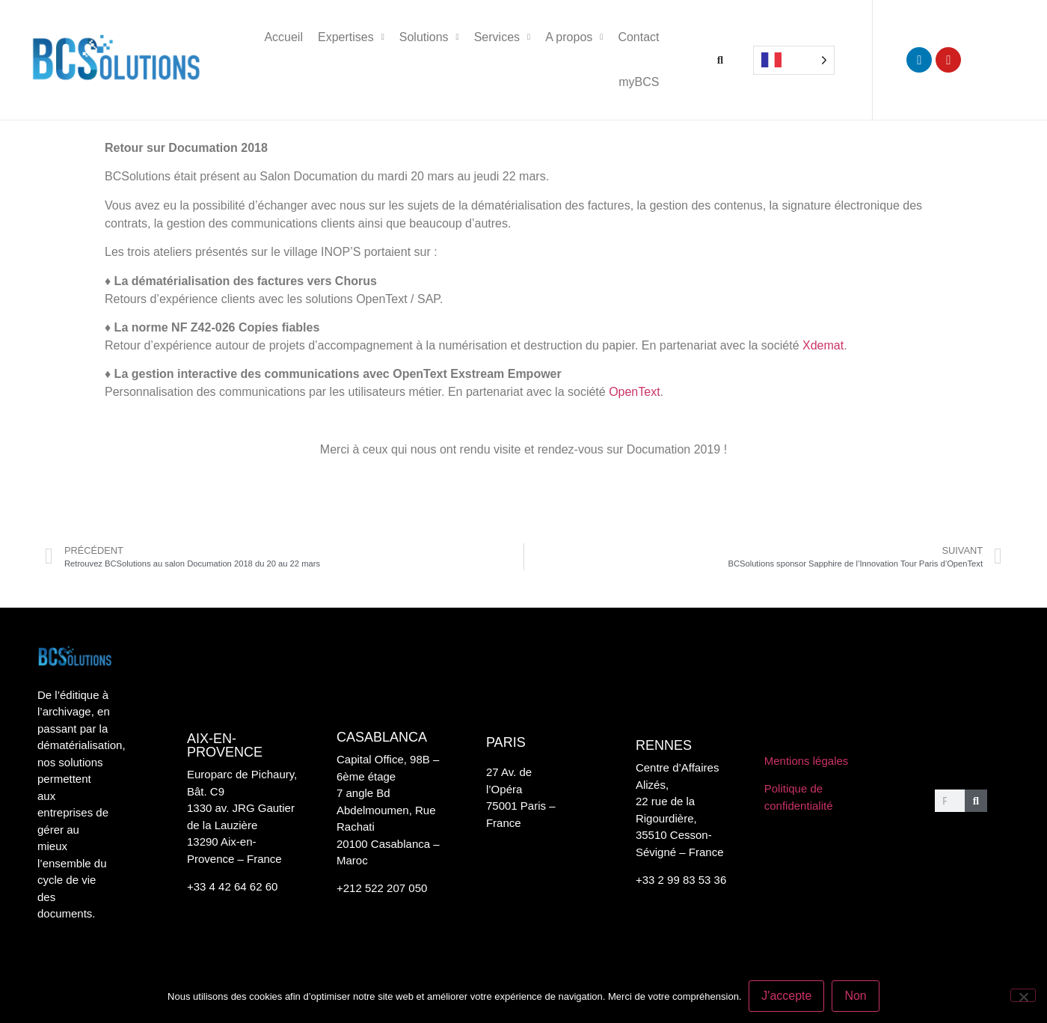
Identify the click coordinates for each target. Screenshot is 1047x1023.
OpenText (634, 391)
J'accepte (786, 995)
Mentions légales (806, 760)
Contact (638, 37)
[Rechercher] (976, 801)
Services (502, 37)
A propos (574, 37)
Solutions (429, 37)
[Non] (1023, 995)
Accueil (283, 37)
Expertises (351, 37)
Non (856, 995)
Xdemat (823, 345)
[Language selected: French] (794, 60)
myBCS (638, 82)
